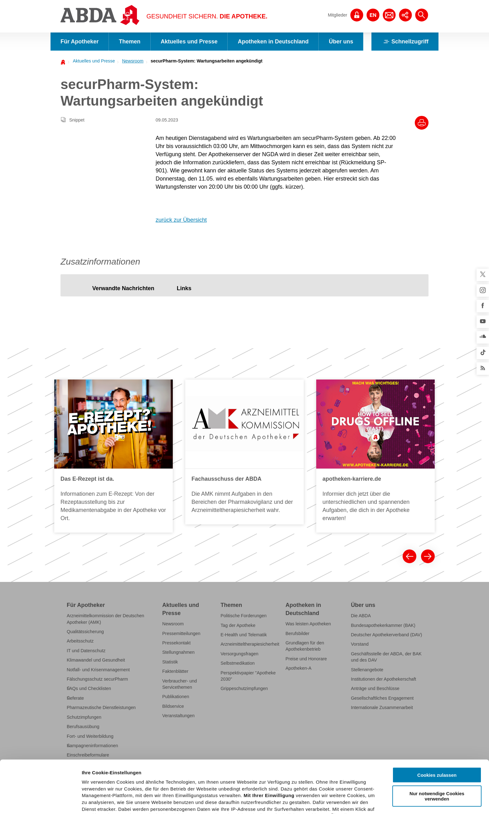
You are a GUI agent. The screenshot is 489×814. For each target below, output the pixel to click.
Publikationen (175, 696)
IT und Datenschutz (86, 650)
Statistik (170, 661)
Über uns (341, 41)
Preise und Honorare (306, 658)
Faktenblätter (175, 671)
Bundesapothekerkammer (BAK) (383, 625)
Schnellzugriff (404, 41)
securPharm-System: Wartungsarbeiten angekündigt (207, 60)
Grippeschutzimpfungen (244, 688)
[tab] (123, 288)
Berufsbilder (298, 633)
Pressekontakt (176, 642)
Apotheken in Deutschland (273, 41)
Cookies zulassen (437, 722)
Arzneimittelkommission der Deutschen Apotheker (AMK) (105, 618)
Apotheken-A (299, 668)
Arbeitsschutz (80, 640)
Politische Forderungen (243, 615)
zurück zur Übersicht (181, 220)
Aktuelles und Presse (189, 41)
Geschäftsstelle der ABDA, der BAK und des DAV (386, 657)
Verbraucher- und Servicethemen (179, 684)
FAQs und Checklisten (89, 688)
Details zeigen (331, 801)
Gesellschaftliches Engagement (382, 698)
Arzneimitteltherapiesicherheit (249, 644)
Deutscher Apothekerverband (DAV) (386, 634)
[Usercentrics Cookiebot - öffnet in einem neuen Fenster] (40, 802)
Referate (75, 698)
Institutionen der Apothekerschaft (383, 679)
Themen (129, 41)
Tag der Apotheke (237, 625)
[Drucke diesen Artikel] (421, 123)
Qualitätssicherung (85, 631)
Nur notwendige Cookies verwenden (436, 743)
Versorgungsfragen (239, 653)
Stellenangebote (367, 669)
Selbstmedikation (237, 663)
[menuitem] (92, 61)
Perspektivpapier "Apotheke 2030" (248, 676)
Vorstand (360, 644)
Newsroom (132, 60)
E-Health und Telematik (243, 634)
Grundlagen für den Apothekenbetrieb (305, 646)
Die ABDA (361, 615)
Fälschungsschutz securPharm (97, 679)
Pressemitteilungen (181, 633)
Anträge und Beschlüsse (375, 688)
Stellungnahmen (178, 652)
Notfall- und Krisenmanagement (98, 669)
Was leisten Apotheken (308, 623)
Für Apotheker (80, 41)
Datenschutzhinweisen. (234, 783)
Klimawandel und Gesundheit (96, 660)
